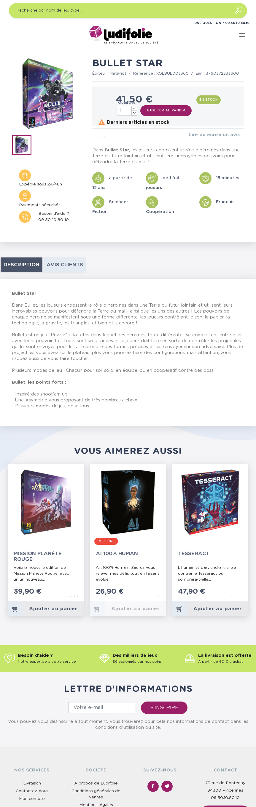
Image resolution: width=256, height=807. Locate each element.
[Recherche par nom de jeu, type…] (128, 10)
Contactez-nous (32, 791)
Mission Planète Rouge (38, 556)
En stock (208, 99)
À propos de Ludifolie (96, 783)
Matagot (117, 74)
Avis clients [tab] (65, 264)
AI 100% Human (117, 553)
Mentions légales (96, 805)
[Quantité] (127, 111)
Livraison (32, 783)
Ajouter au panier (166, 110)
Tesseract (193, 553)
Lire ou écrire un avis (214, 134)
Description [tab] (21, 264)
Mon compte (32, 799)
